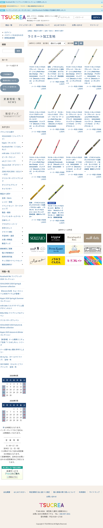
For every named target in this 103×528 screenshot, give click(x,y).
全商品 (30, 31)
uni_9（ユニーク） (9, 161)
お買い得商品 (7, 239)
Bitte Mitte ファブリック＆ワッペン (12, 314)
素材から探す (59, 31)
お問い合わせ (77, 25)
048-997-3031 (65, 514)
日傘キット (6, 220)
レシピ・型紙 (7, 202)
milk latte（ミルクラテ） (11, 153)
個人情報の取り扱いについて (64, 492)
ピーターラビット (9, 157)
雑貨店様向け (7, 264)
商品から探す (38, 31)
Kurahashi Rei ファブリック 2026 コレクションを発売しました (26, 2)
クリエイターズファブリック (12, 179)
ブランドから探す (7, 132)
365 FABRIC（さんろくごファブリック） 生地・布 (11, 365)
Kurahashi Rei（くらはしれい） (11, 148)
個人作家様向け (8, 252)
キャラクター (7, 188)
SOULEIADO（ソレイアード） (11, 137)
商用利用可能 (7, 256)
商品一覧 (8, 25)
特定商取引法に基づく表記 (39, 492)
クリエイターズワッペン (9, 320)
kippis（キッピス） (9, 142)
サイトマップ (94, 492)
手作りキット (7, 228)
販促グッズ (6, 243)
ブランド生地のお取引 (9, 88)
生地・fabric (49, 31)
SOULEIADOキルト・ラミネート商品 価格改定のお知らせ (25, 6)
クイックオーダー (26, 25)
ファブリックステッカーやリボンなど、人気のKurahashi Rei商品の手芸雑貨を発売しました (36, 10)
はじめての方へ (60, 25)
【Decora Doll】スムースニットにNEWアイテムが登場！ (11, 292)
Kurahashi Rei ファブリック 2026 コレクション (11, 277)
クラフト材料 (7, 232)
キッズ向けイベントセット (12, 260)
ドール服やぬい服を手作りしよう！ (12, 351)
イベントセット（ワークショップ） (12, 207)
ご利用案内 (7, 74)
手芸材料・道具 (8, 235)
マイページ (94, 25)
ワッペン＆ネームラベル (11, 216)
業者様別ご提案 (6, 248)
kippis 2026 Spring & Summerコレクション (12, 299)
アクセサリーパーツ (9, 224)
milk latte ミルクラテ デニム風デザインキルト (12, 307)
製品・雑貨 (6, 212)
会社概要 (6, 492)
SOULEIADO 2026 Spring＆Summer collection (10, 285)
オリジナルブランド (9, 184)
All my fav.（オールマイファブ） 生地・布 (11, 358)
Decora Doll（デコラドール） (11, 166)
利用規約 (82, 492)
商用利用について (43, 25)
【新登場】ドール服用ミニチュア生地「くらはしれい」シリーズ (12, 342)
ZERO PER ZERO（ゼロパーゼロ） (11, 173)
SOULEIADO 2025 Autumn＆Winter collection (11, 326)
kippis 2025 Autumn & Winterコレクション (11, 333)
